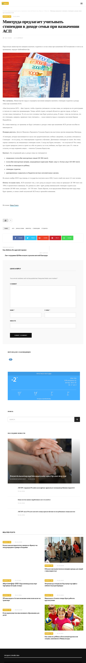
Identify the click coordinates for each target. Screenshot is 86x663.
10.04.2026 (31, 476)
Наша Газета (14, 205)
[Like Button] (5, 220)
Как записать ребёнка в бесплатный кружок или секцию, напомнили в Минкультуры (64, 634)
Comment (13, 280)
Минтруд (28, 228)
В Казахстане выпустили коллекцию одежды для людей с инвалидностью (64, 566)
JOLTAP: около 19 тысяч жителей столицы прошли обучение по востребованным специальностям (46, 508)
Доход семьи (20, 228)
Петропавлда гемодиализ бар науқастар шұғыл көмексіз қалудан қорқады (64, 581)
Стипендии (35, 228)
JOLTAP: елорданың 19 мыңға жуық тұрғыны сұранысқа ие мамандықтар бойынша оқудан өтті (46, 484)
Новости (7, 16)
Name (12, 307)
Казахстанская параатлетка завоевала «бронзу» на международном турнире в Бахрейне (20, 543)
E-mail (47, 307)
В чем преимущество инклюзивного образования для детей (21, 610)
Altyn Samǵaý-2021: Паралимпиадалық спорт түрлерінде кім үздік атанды (19, 581)
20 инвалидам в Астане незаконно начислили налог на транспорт (21, 596)
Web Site (13, 317)
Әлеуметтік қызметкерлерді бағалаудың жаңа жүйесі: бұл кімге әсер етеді (38, 472)
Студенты (44, 228)
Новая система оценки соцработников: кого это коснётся (34, 496)
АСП (13, 228)
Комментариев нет (18, 476)
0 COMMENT (18, 38)
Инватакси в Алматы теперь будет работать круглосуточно (59, 596)
